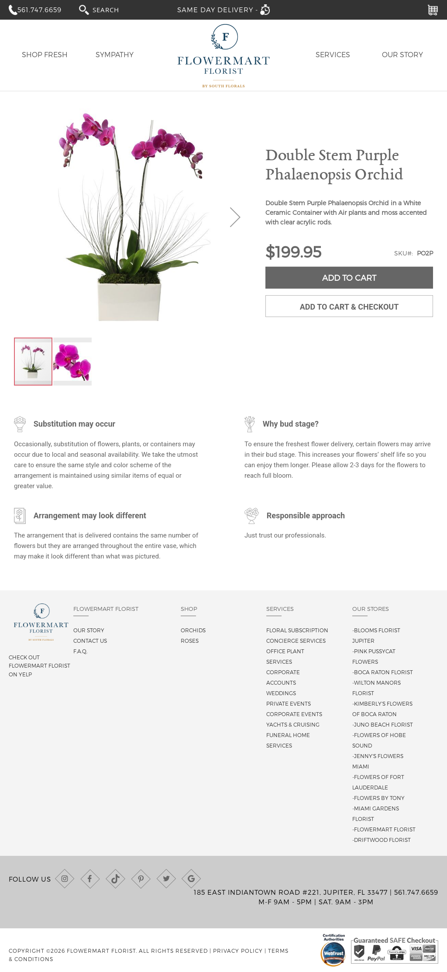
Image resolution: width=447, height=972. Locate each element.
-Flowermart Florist (384, 829)
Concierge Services (296, 641)
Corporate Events (294, 714)
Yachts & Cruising (293, 724)
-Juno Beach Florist (382, 724)
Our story (88, 630)
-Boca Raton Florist (382, 672)
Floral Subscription (297, 630)
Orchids (193, 630)
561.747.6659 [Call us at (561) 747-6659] (416, 892)
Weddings (281, 693)
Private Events (288, 703)
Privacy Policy (238, 951)
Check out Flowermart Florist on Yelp (39, 665)
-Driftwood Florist (381, 840)
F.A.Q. (80, 651)
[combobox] (114, 9)
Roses (190, 641)
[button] (235, 217)
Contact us (90, 641)
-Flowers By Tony (378, 798)
